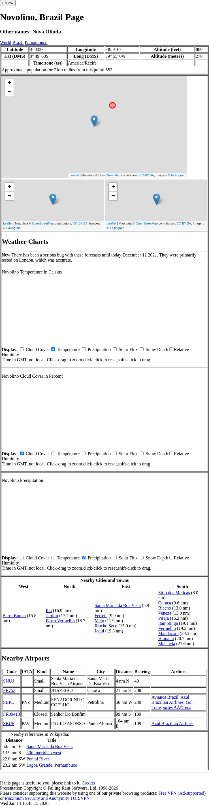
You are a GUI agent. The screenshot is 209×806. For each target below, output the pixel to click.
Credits (88, 783)
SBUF (8, 723)
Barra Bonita (14, 615)
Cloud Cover (37, 349)
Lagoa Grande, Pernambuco (51, 765)
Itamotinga (168, 623)
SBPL (8, 702)
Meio (99, 620)
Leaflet (74, 175)
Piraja (163, 618)
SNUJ (8, 681)
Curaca (164, 602)
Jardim (52, 615)
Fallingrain (178, 175)
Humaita (166, 638)
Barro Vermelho (60, 620)
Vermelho (167, 628)
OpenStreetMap (110, 175)
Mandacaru (168, 633)
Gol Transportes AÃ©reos (172, 705)
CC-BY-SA (146, 175)
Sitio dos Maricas (174, 592)
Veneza (164, 613)
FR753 (9, 690)
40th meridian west (43, 752)
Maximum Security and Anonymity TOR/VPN (47, 798)
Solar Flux (128, 349)
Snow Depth (157, 349)
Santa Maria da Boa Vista (118, 605)
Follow (7, 3)
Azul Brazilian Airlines (170, 700)
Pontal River (37, 758)
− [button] (9, 92)
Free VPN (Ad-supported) (182, 793)
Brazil (18, 42)
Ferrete (101, 615)
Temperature (68, 349)
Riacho (164, 608)
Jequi (99, 630)
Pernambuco (36, 42)
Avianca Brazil (165, 697)
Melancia (166, 643)
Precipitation (99, 349)
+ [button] (9, 83)
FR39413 (11, 714)
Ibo (49, 610)
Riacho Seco (106, 625)
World (5, 42)
